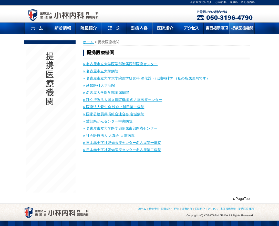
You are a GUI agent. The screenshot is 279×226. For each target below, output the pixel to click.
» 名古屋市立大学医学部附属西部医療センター (120, 64)
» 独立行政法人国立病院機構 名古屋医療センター (122, 100)
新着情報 (154, 208)
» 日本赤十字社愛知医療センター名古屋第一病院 (122, 143)
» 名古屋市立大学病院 (100, 71)
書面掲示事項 (228, 208)
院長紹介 (166, 208)
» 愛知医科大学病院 (99, 85)
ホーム (88, 42)
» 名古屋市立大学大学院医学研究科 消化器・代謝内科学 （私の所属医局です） (146, 78)
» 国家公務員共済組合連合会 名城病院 (113, 114)
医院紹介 (200, 208)
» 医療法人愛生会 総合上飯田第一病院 (113, 107)
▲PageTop (241, 199)
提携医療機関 (246, 208)
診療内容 (187, 208)
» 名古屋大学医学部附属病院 (106, 93)
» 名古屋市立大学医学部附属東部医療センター (120, 128)
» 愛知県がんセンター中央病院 (107, 121)
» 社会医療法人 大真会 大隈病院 (109, 135)
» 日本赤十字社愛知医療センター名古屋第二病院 (122, 150)
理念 (176, 208)
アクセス (213, 208)
